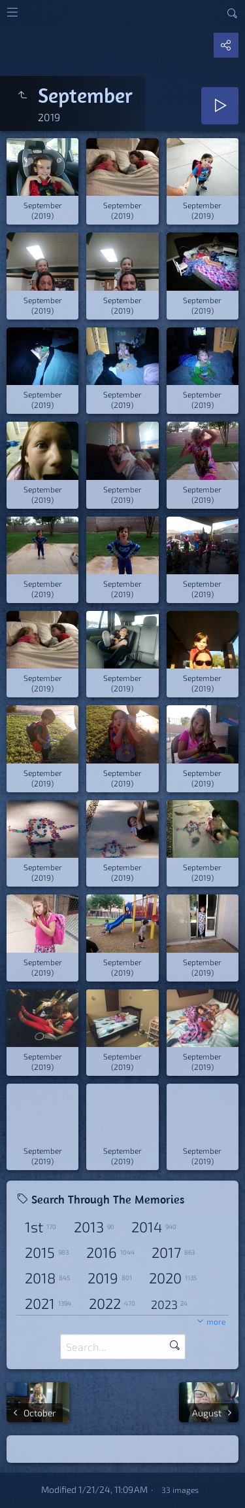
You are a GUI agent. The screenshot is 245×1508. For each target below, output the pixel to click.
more (215, 1321)
